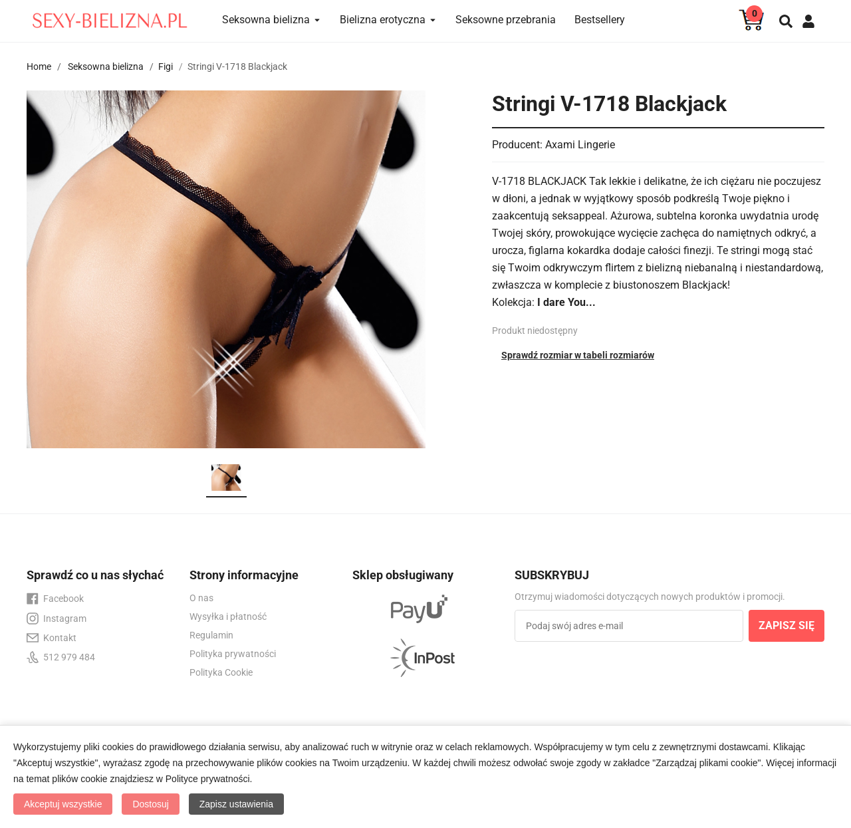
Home (39, 66)
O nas (201, 598)
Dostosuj (150, 804)
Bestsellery (599, 19)
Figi (165, 66)
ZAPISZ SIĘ (786, 625)
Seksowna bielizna (106, 66)
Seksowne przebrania (505, 19)
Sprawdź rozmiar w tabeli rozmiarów (577, 355)
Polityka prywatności (232, 653)
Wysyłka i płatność (228, 616)
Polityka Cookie (221, 672)
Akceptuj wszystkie (63, 804)
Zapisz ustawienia (236, 804)
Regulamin (211, 635)
